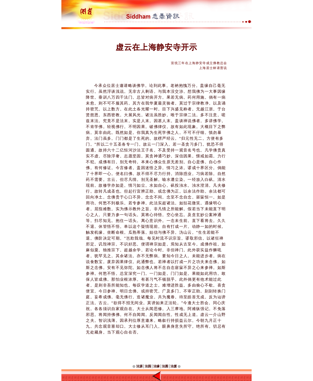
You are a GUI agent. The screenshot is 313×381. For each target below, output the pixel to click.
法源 (138, 366)
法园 (148, 366)
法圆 (165, 366)
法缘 (156, 366)
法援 (173, 366)
